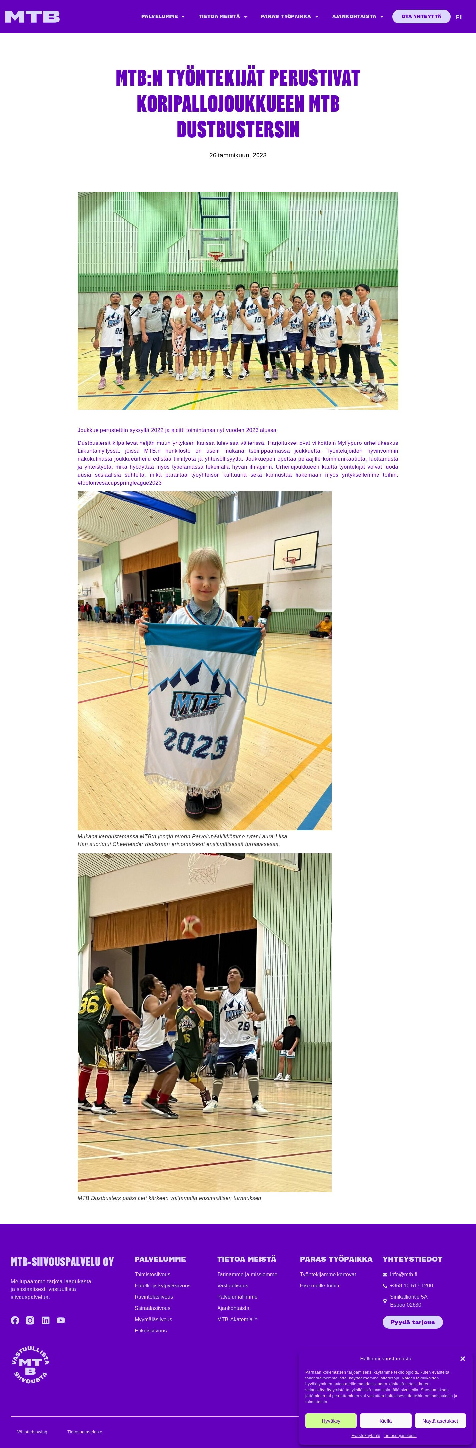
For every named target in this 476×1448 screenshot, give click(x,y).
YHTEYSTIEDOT (413, 1259)
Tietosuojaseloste (400, 1435)
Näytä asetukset (440, 1421)
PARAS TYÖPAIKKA (336, 1259)
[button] (462, 1358)
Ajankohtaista (358, 16)
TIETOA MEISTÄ (246, 1259)
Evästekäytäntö (365, 1435)
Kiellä (386, 1421)
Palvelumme (163, 16)
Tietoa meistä (223, 16)
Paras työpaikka (290, 16)
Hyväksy (331, 1421)
